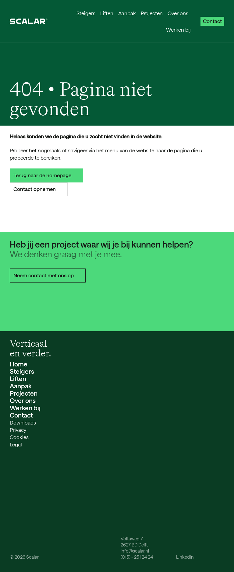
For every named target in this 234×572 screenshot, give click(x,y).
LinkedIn (185, 557)
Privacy (18, 430)
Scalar (32, 557)
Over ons (178, 13)
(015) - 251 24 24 (137, 557)
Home (18, 364)
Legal (16, 444)
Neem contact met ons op (47, 275)
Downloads (23, 422)
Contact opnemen (38, 189)
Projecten (152, 13)
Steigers (85, 13)
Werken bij (178, 29)
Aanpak (127, 13)
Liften (106, 13)
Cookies (19, 437)
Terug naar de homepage (46, 175)
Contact (212, 21)
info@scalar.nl (135, 550)
